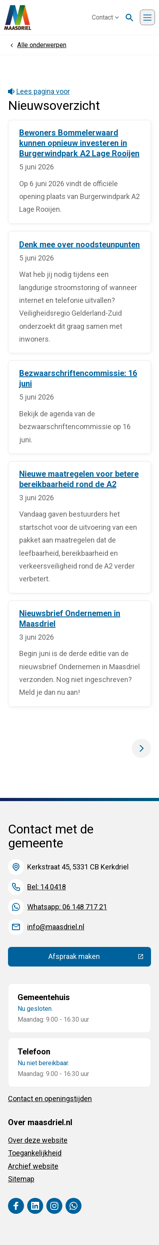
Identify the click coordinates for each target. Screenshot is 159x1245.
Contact (105, 17)
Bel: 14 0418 (46, 887)
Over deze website (38, 1140)
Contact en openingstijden (50, 1098)
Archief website (33, 1166)
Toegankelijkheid (35, 1153)
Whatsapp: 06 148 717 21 (67, 907)
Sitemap (21, 1179)
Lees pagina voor (39, 91)
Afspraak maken (99, 958)
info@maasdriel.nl (55, 927)
